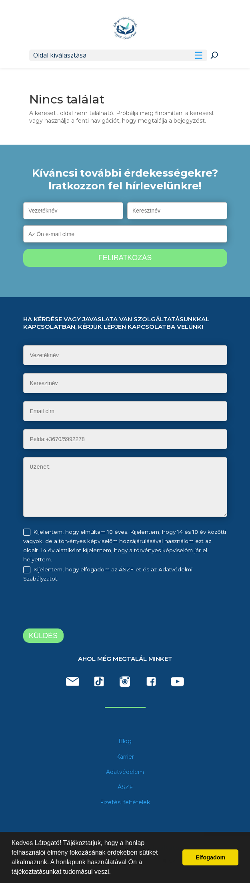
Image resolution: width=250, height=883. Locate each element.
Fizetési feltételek (125, 802)
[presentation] (90, 606)
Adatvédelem (125, 772)
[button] (113, 872)
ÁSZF (125, 787)
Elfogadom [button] (210, 857)
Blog (125, 741)
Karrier (125, 756)
